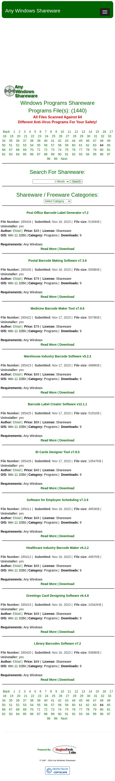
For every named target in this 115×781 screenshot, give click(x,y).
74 (60, 150)
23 (39, 136)
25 (53, 136)
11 (69, 131)
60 (73, 145)
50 (4, 145)
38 (31, 140)
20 (18, 136)
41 (53, 140)
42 (60, 140)
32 (102, 136)
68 (18, 150)
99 (56, 159)
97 (109, 154)
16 (104, 131)
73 (53, 150)
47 (95, 140)
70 (31, 150)
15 (97, 131)
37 (25, 140)
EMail (17, 231)
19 (11, 136)
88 (46, 154)
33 (109, 136)
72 (46, 150)
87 (39, 154)
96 (102, 154)
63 (95, 145)
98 (49, 159)
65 (109, 145)
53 (25, 145)
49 (109, 140)
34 (4, 140)
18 (5, 136)
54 (31, 145)
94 (88, 154)
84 (18, 154)
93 (80, 154)
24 (47, 136)
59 (67, 145)
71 (39, 150)
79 (95, 150)
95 (95, 154)
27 (67, 136)
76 (73, 150)
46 (88, 140)
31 (95, 136)
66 (4, 150)
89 (53, 154)
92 (73, 154)
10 (62, 131)
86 (31, 154)
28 (74, 136)
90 (60, 154)
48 (102, 140)
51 (11, 145)
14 (90, 131)
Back (6, 131)
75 (67, 150)
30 (88, 136)
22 (32, 136)
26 (60, 136)
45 (80, 140)
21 (25, 136)
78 (88, 150)
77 (80, 150)
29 (81, 136)
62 (88, 145)
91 (67, 154)
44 (73, 140)
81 (109, 150)
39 (39, 140)
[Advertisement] (57, 52)
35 (11, 140)
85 (25, 154)
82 (4, 154)
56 (46, 145)
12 (76, 131)
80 (102, 150)
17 (111, 131)
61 (80, 145)
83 (11, 154)
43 (67, 140)
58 (60, 145)
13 (83, 131)
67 (11, 150)
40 (46, 140)
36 (18, 140)
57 (53, 145)
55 (39, 145)
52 (18, 145)
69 (25, 150)
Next (64, 159)
